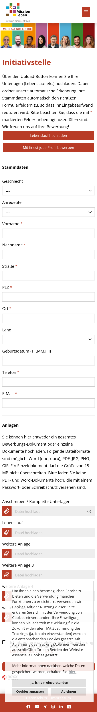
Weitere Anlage (16, 544)
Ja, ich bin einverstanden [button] (49, 682)
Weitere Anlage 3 (18, 565)
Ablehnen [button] (68, 691)
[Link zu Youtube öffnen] (37, 707)
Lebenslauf (12, 522)
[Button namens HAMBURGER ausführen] (86, 12)
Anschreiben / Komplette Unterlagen (36, 501)
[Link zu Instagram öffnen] (53, 707)
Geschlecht (12, 181)
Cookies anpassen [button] (30, 691)
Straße (10, 266)
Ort (7, 308)
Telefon (11, 372)
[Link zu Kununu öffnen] (69, 707)
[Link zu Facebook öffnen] (28, 707)
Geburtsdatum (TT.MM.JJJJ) (26, 351)
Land (6, 330)
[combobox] (48, 190)
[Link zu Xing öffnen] (45, 707)
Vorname (12, 223)
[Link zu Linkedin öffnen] (61, 707)
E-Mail (9, 393)
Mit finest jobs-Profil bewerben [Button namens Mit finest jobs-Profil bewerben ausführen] (48, 147)
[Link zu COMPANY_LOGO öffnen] (18, 11)
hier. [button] (72, 671)
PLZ (7, 287)
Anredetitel (12, 202)
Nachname (14, 244)
